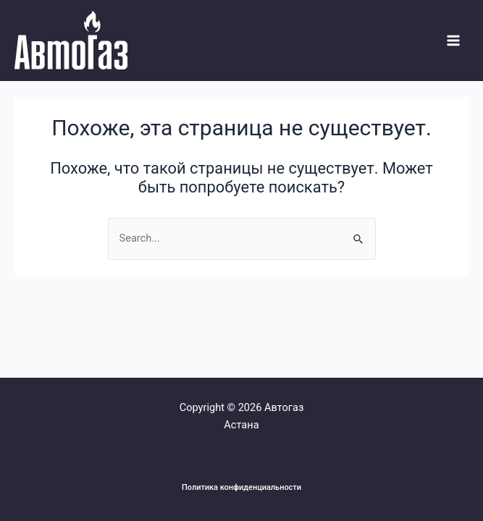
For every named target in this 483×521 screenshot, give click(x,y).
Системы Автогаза (17, 69)
